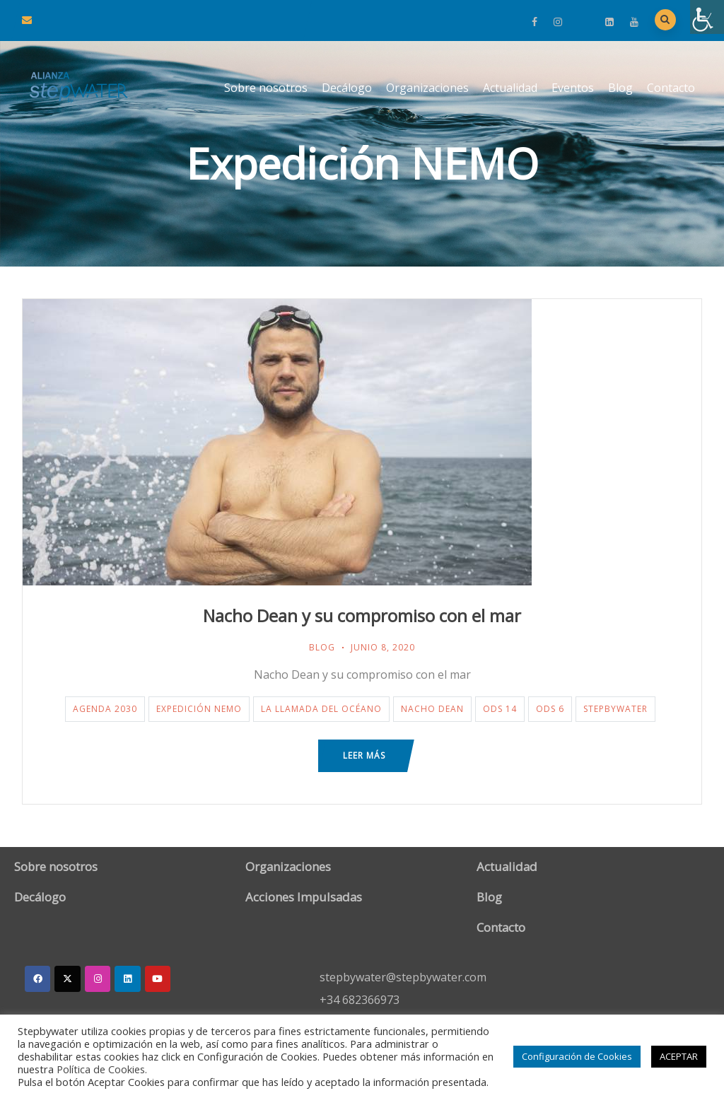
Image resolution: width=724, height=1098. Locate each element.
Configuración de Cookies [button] (577, 1056)
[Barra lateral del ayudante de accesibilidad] (707, 17)
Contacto (671, 87)
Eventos (572, 87)
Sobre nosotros (266, 87)
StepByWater (615, 709)
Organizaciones (427, 87)
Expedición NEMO (199, 709)
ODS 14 (500, 709)
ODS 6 (550, 709)
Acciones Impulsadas (303, 897)
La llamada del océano (321, 709)
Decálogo (347, 87)
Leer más (364, 755)
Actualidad (510, 87)
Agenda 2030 (105, 709)
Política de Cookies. (102, 1069)
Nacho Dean (432, 709)
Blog (620, 87)
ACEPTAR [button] (679, 1056)
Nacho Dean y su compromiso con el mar (362, 615)
